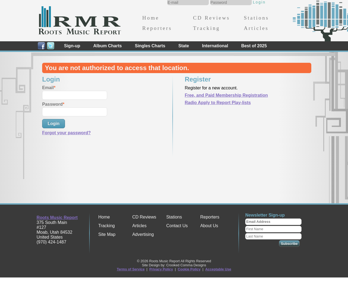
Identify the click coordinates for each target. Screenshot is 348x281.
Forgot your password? (66, 132)
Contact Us (177, 225)
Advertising (143, 234)
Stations (256, 18)
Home (150, 18)
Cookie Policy (189, 269)
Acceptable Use (218, 269)
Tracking (206, 28)
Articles (256, 28)
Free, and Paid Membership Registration (226, 95)
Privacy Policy (161, 269)
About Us (209, 225)
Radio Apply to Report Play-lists (218, 102)
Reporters (157, 28)
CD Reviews (211, 18)
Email (48, 87)
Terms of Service (131, 269)
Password (52, 104)
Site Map (106, 234)
